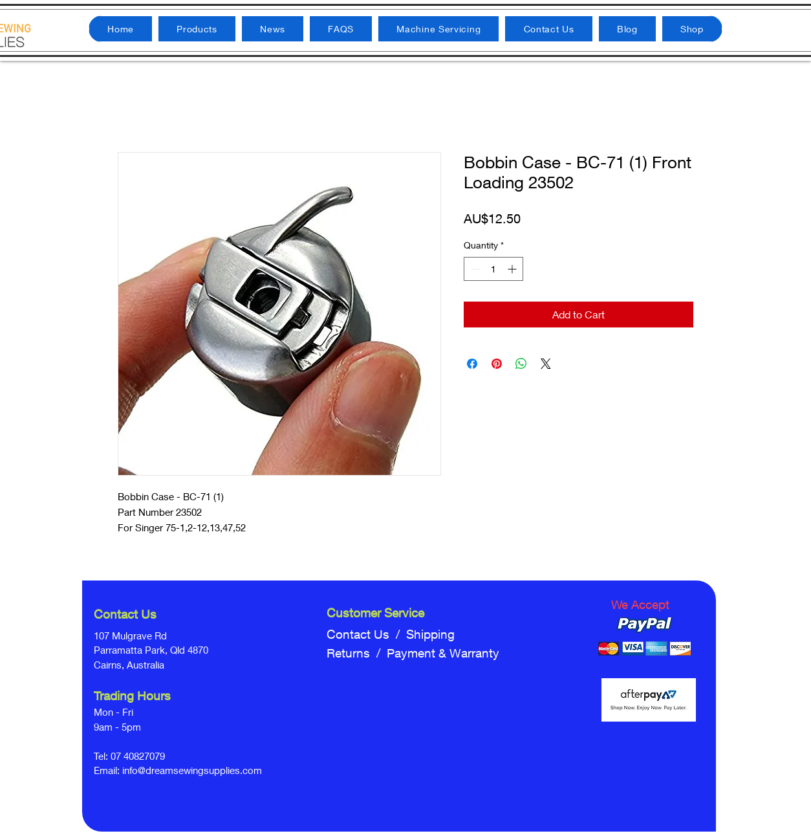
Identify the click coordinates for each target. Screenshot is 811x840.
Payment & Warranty (443, 653)
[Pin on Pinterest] (496, 363)
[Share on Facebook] (472, 363)
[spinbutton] (493, 269)
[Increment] (513, 269)
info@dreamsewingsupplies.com (192, 770)
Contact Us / (366, 634)
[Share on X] (546, 363)
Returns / (357, 653)
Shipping (430, 634)
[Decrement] (474, 269)
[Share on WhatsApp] (521, 363)
